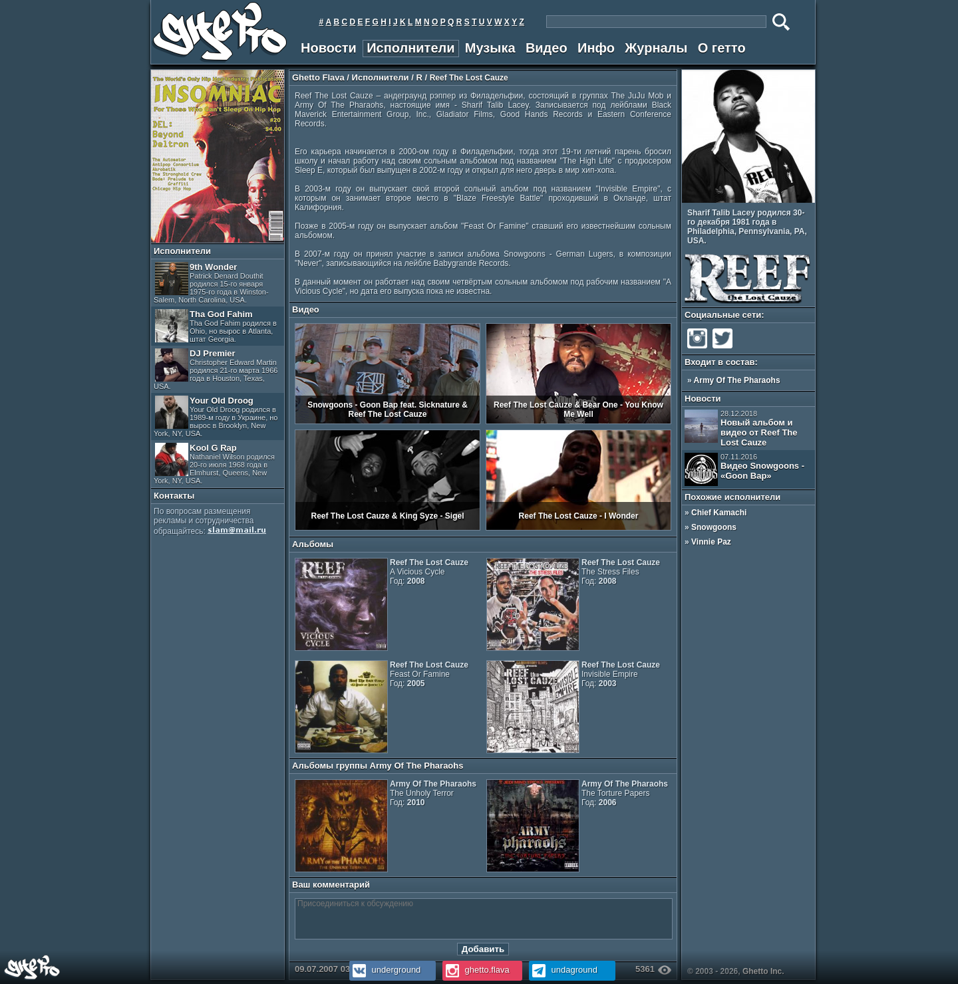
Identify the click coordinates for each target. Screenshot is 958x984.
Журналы (656, 48)
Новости (329, 48)
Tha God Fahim (216, 326)
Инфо (596, 48)
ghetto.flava (476, 970)
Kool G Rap (214, 464)
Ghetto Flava (318, 77)
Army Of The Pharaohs (737, 380)
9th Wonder (211, 283)
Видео (546, 48)
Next (810, 195)
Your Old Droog (215, 416)
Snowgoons (713, 527)
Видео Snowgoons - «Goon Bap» (744, 469)
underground (384, 970)
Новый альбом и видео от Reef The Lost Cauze (741, 428)
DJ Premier (215, 369)
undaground (563, 970)
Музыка (490, 48)
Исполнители (410, 48)
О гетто (722, 48)
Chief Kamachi (718, 512)
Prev (801, 195)
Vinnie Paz (711, 542)
